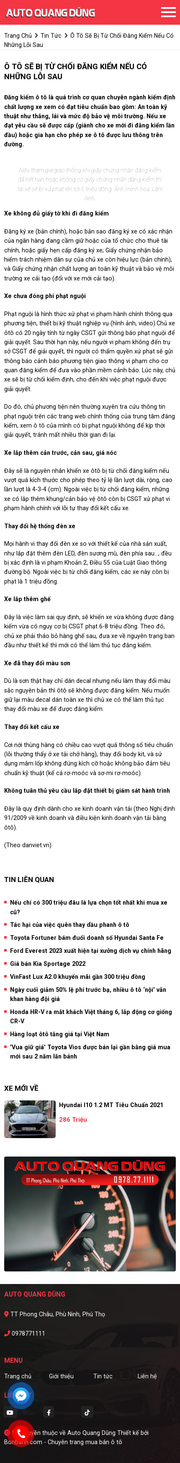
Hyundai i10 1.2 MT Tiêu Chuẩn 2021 (111, 1105)
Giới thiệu (61, 1376)
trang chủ (18, 35)
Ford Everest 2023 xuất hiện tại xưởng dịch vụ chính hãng (90, 950)
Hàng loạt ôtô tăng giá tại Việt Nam (59, 1034)
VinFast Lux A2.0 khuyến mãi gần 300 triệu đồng (77, 976)
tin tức (51, 35)
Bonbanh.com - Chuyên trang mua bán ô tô (63, 1442)
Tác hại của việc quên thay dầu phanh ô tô (69, 924)
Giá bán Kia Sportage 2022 (47, 963)
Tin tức (103, 1376)
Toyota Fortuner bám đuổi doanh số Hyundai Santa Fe (87, 937)
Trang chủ (17, 1376)
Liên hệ (147, 1376)
